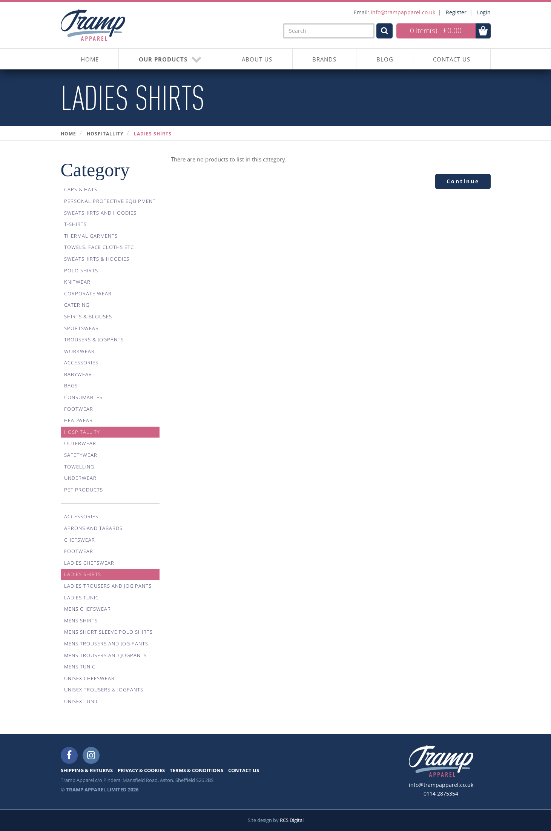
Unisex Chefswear (89, 678)
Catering (76, 304)
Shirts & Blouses (88, 316)
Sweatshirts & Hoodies (96, 258)
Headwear (78, 420)
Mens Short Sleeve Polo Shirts (108, 631)
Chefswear (79, 539)
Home (68, 134)
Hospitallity (105, 134)
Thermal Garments (91, 235)
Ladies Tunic (81, 597)
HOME (90, 59)
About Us (257, 59)
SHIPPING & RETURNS (87, 770)
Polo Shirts (81, 270)
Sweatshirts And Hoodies (100, 212)
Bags (71, 385)
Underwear (80, 478)
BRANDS (324, 59)
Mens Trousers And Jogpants (105, 655)
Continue (463, 181)
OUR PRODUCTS (170, 59)
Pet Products (83, 489)
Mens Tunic (79, 666)
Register (456, 12)
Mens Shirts (81, 620)
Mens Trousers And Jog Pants (106, 643)
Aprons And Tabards (93, 528)
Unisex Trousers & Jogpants (103, 689)
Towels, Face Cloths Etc (99, 247)
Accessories (81, 362)
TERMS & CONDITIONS (196, 770)
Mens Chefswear (87, 608)
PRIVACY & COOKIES (141, 770)
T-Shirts (75, 224)
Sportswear (81, 328)
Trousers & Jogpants (94, 339)
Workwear (79, 351)
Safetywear (80, 455)
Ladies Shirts (153, 134)
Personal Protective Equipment (110, 201)
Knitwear (77, 281)
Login (484, 12)
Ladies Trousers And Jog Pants (108, 585)
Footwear (78, 409)
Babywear (78, 374)
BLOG (384, 59)
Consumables (83, 397)
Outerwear (80, 443)
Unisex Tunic (81, 701)
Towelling (79, 466)
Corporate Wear (88, 293)
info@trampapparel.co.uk (403, 12)
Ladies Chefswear (89, 562)
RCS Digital (292, 820)
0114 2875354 (441, 793)
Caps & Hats (80, 189)
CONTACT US (451, 59)
